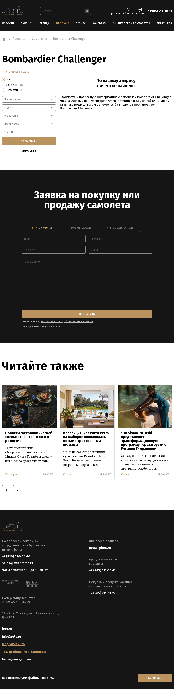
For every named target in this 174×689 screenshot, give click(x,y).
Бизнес (81, 23)
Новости (8, 23)
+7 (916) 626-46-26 (16, 556)
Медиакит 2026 (13, 644)
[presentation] (51, 299)
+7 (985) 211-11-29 (102, 593)
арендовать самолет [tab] (121, 228)
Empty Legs (164, 23)
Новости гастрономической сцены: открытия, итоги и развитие (28, 437)
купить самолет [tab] (41, 228)
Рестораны (12, 474)
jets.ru (7, 629)
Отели (67, 474)
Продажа (62, 23)
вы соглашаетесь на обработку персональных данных (67, 321)
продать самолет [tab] (81, 228)
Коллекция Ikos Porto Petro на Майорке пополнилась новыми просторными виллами (86, 439)
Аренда (45, 23)
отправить (87, 314)
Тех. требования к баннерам (24, 652)
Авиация (27, 23)
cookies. (47, 678)
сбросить (29, 150)
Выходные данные (16, 659)
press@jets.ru (100, 548)
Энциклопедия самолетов (131, 23)
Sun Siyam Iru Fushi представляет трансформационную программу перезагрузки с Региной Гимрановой (143, 441)
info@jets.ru (11, 636)
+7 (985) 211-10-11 (159, 11)
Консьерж (99, 23)
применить (29, 141)
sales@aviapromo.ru (17, 563)
